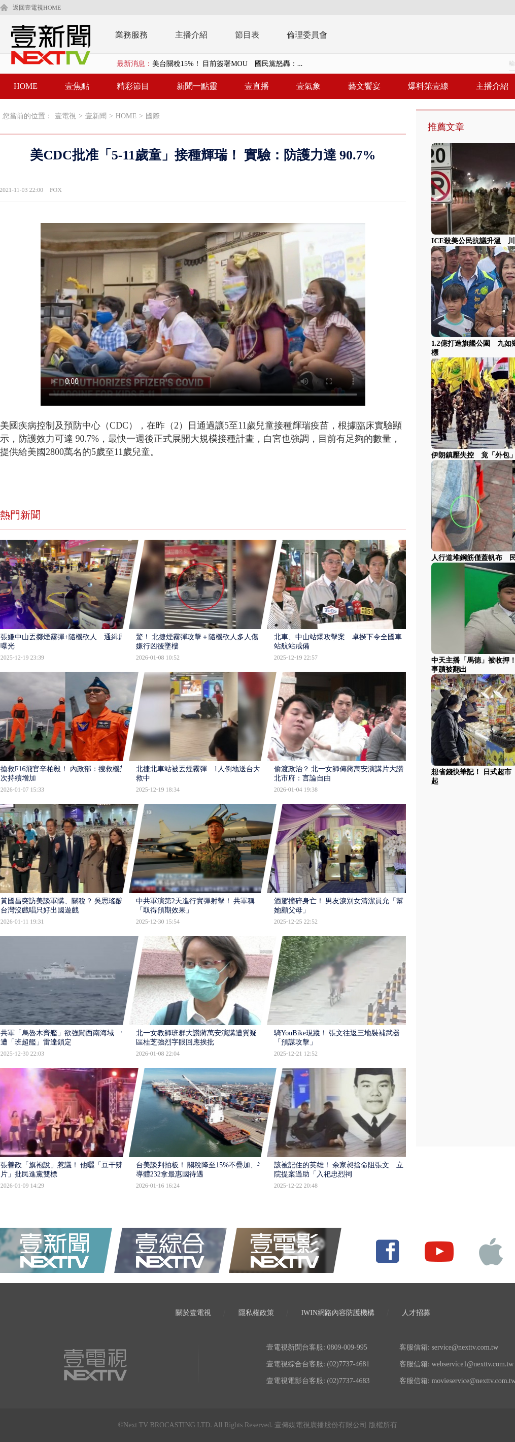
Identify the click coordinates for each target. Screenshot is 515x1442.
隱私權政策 (256, 1313)
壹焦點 (77, 86)
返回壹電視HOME (37, 7)
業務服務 (131, 34)
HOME (26, 86)
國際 (153, 116)
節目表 (247, 34)
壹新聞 (96, 116)
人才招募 (416, 1313)
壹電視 (65, 116)
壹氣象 (308, 86)
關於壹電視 (193, 1313)
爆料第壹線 (428, 86)
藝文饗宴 (364, 86)
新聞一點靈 (197, 86)
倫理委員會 (307, 34)
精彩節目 (133, 86)
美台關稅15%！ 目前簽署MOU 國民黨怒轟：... (227, 64)
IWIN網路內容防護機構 (337, 1313)
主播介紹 (191, 34)
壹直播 (257, 86)
